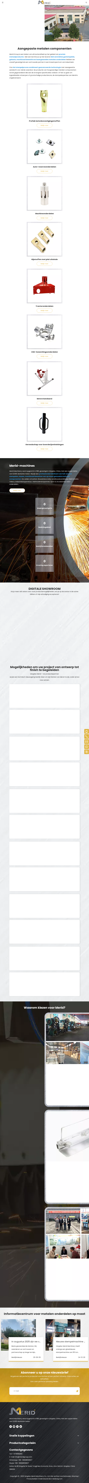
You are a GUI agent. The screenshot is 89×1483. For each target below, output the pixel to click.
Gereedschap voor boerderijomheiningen (44, 444)
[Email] (44, 1391)
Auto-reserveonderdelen (44, 167)
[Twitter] (17, 1426)
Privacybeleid (32, 1479)
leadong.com (57, 1479)
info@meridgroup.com (23, 1457)
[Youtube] (20, 1426)
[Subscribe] (77, 1391)
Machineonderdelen (44, 213)
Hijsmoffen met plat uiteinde (44, 259)
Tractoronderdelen (44, 306)
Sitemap (75, 1476)
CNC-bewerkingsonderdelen (44, 352)
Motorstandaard (44, 398)
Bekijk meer (44, 125)
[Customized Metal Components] (44, 101)
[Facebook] (10, 1426)
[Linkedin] (14, 1426)
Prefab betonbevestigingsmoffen (44, 121)
